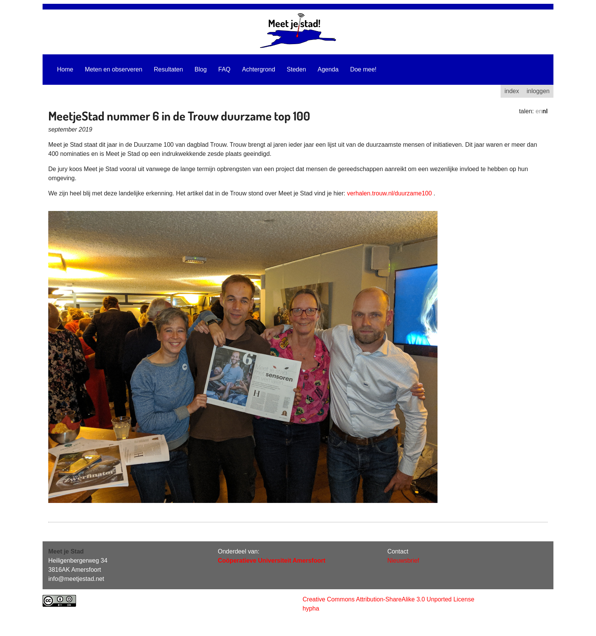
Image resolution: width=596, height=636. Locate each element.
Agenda (328, 69)
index (511, 91)
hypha (311, 608)
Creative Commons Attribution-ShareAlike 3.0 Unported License (388, 599)
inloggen (538, 91)
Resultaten (168, 69)
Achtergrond (258, 69)
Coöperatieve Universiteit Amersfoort (271, 560)
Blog (201, 69)
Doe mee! (363, 69)
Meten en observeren (113, 69)
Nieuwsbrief (403, 560)
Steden (296, 69)
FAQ (224, 69)
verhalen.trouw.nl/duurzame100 (389, 193)
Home (65, 69)
